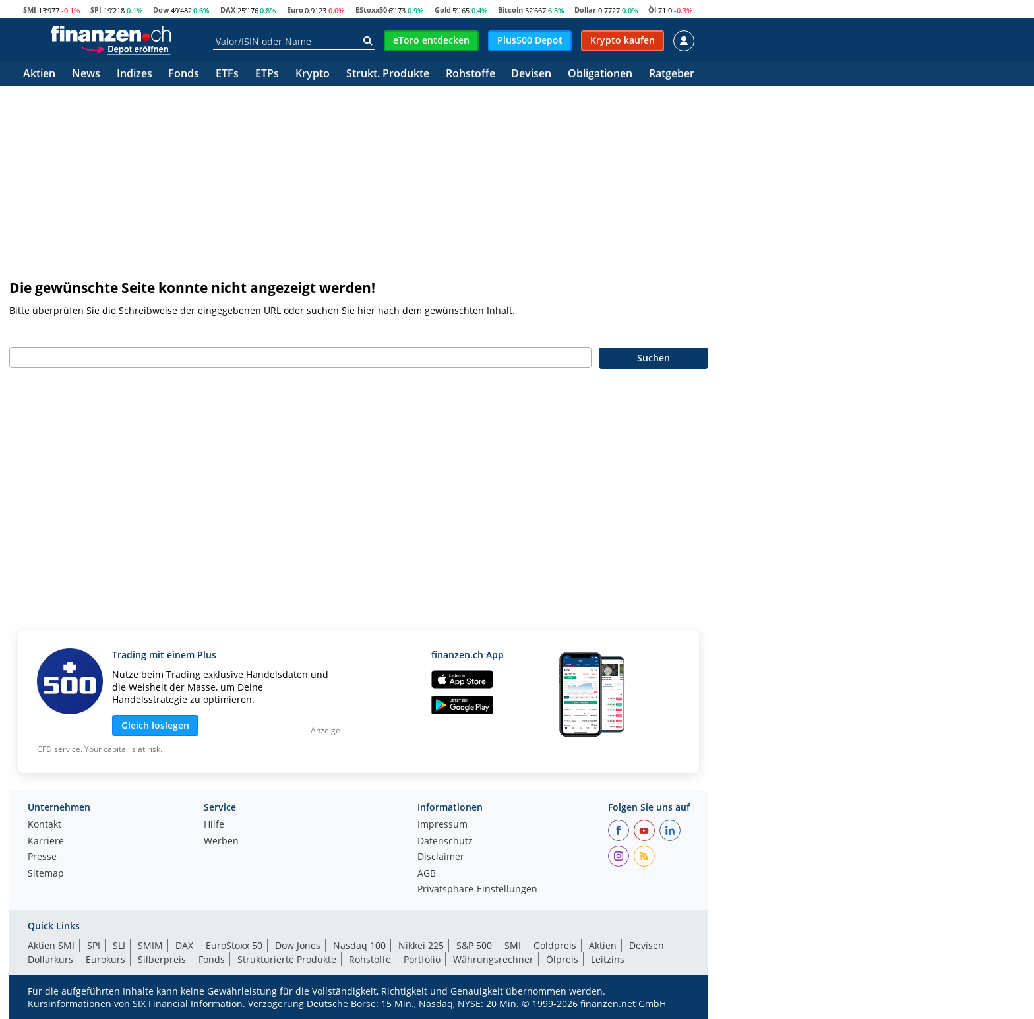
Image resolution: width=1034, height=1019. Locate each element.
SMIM (150, 945)
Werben (221, 841)
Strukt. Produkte (387, 74)
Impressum (442, 825)
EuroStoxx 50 (234, 945)
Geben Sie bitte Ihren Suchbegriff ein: (93, 332)
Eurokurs (105, 959)
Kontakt (44, 825)
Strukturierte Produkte (286, 959)
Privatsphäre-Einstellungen (477, 889)
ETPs (267, 74)
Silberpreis (162, 959)
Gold (443, 10)
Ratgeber (671, 74)
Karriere (46, 841)
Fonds (183, 74)
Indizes (134, 74)
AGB (426, 874)
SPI (96, 10)
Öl (652, 10)
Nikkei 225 (421, 945)
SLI (119, 945)
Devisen (531, 74)
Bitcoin (510, 10)
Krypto (312, 74)
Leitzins (607, 959)
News (86, 74)
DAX (227, 10)
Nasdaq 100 (359, 945)
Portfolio (422, 959)
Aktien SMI (51, 945)
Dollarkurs (50, 959)
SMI (29, 10)
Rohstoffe (470, 74)
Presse (42, 857)
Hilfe (214, 825)
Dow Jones (297, 945)
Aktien (39, 74)
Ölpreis (562, 959)
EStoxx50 (371, 10)
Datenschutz (445, 841)
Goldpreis (554, 945)
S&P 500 (474, 945)
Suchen (653, 358)
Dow (161, 10)
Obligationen (600, 74)
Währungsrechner (493, 959)
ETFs (227, 74)
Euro (295, 10)
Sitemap (46, 874)
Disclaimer (440, 857)
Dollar (585, 10)
